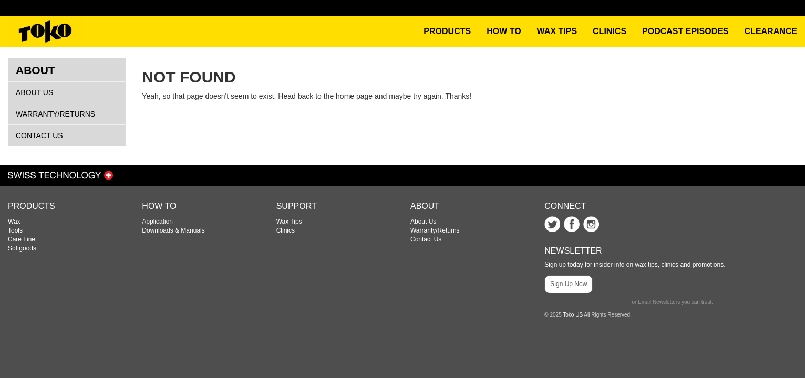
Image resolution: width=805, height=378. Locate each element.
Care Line (21, 239)
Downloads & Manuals (173, 230)
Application (157, 221)
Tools (15, 230)
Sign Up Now (568, 284)
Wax (14, 221)
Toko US (573, 315)
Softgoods (22, 248)
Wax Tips (289, 221)
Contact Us (39, 135)
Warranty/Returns (55, 114)
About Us (34, 92)
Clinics (285, 230)
